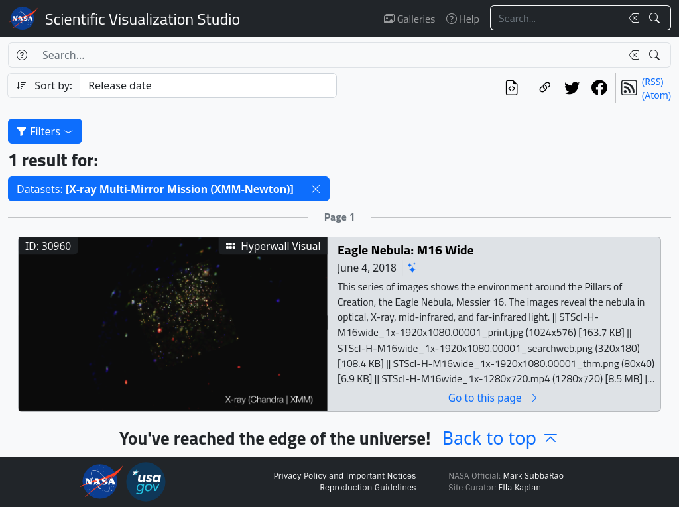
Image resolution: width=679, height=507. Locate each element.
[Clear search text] (631, 17)
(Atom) (656, 95)
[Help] (21, 55)
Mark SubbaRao (533, 476)
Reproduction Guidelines (368, 487)
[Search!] (656, 17)
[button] (316, 188)
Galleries (409, 19)
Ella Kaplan (520, 487)
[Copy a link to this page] (545, 88)
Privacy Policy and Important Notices (344, 476)
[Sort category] (208, 85)
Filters (45, 131)
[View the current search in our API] (512, 88)
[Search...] (555, 17)
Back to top (501, 437)
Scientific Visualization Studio (142, 18)
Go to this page (494, 397)
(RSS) (652, 81)
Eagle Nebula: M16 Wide (406, 249)
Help (462, 19)
